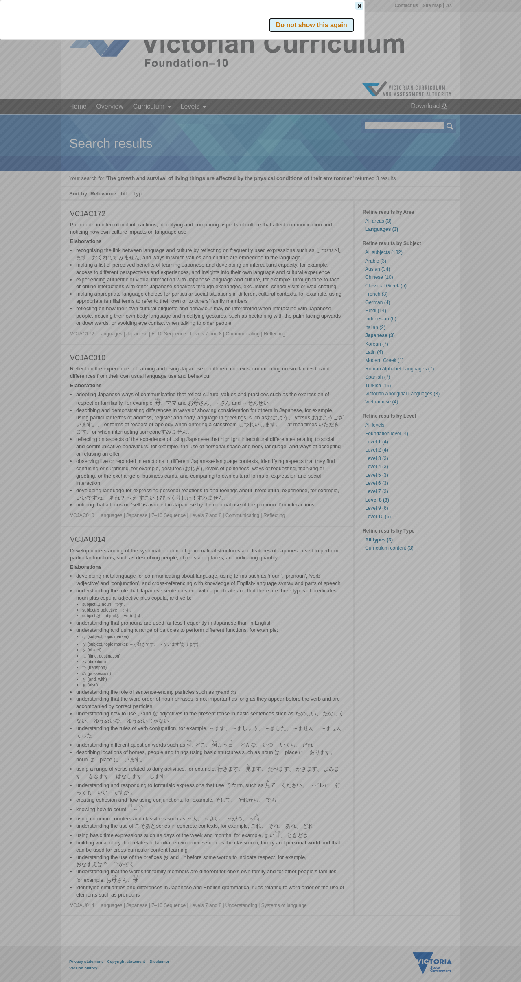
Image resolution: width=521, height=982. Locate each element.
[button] (436, 122)
